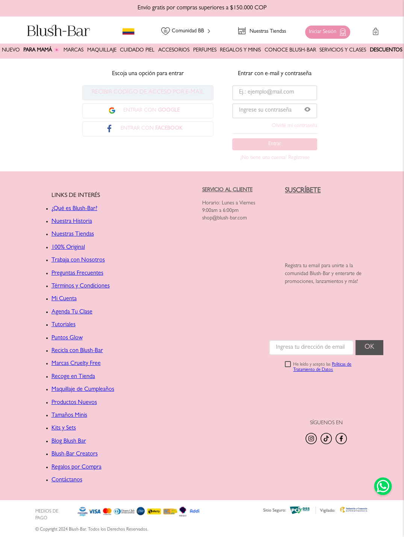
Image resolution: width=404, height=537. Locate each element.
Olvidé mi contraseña (294, 126)
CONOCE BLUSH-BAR (290, 50)
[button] (325, 30)
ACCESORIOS (173, 50)
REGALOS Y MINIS (240, 50)
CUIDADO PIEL (137, 50)
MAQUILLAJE (102, 50)
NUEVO (11, 50)
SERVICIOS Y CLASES (342, 50)
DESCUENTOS (386, 50)
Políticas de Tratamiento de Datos (322, 367)
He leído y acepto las (322, 367)
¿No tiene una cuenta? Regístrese (275, 157)
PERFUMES (204, 50)
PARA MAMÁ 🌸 (41, 50)
